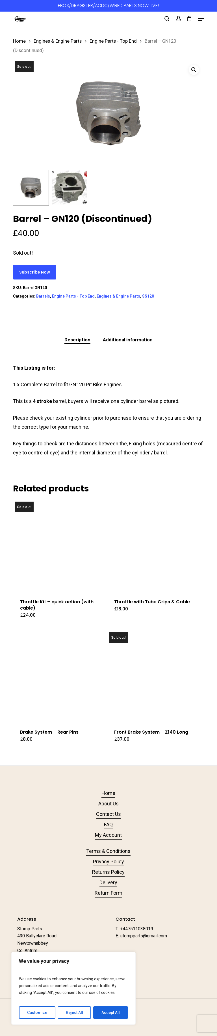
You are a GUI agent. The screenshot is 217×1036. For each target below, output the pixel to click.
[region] (73, 988)
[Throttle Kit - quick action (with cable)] (59, 545)
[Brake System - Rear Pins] (59, 676)
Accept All (110, 1012)
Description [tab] (77, 340)
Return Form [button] (108, 893)
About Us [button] (108, 804)
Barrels (43, 296)
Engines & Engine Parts (58, 41)
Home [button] (108, 793)
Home (19, 41)
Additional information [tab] (128, 340)
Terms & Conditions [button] (108, 851)
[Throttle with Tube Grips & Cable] (153, 545)
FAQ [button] (108, 824)
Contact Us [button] (108, 814)
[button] (201, 18)
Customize (37, 1012)
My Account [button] (108, 835)
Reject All (74, 1012)
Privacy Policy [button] (108, 861)
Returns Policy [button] (108, 872)
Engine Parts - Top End (113, 41)
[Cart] (189, 18)
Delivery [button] (108, 882)
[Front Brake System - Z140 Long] (153, 676)
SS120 (148, 296)
